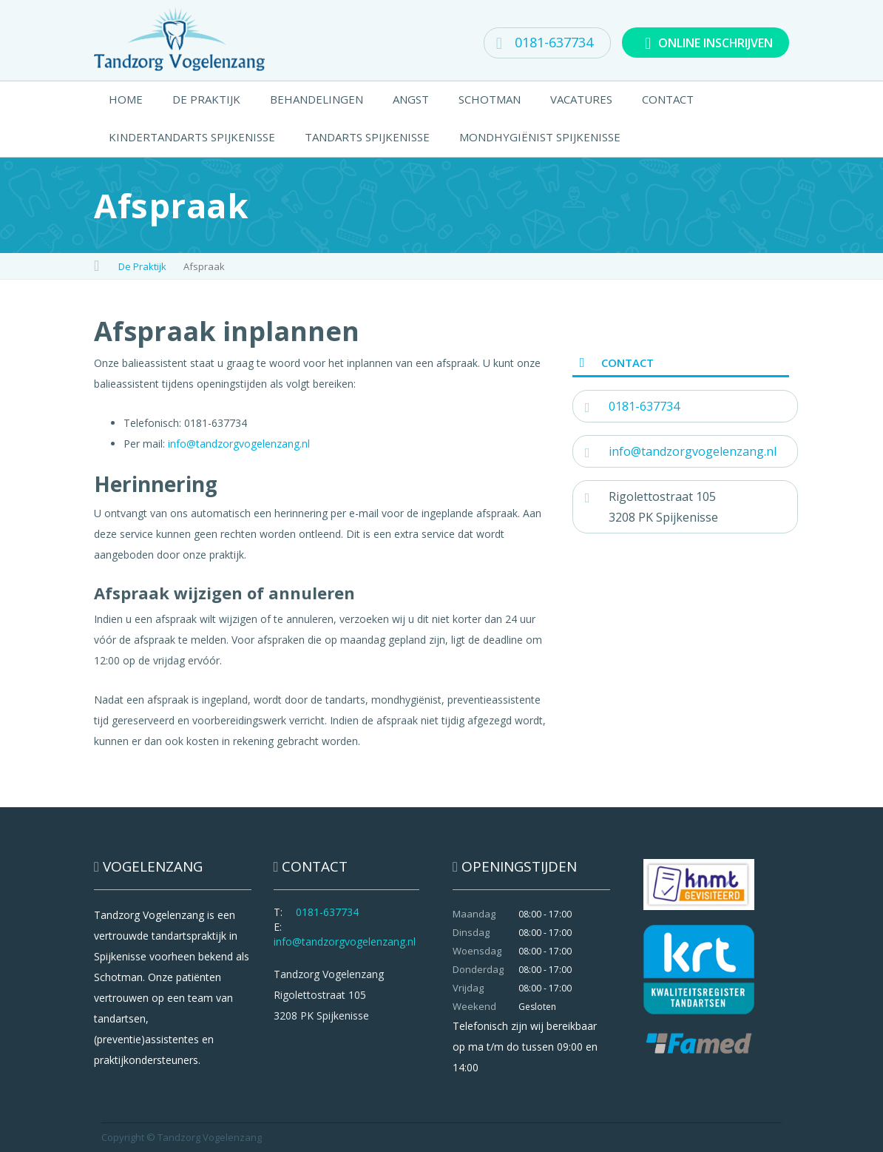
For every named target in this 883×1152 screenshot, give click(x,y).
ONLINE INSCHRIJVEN (707, 42)
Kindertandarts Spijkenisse (192, 136)
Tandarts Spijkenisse (367, 136)
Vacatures (581, 99)
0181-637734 (544, 42)
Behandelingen (316, 99)
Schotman (490, 99)
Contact (668, 99)
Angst (411, 99)
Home (126, 99)
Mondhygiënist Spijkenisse (539, 136)
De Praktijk (206, 99)
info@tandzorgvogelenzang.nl (239, 444)
